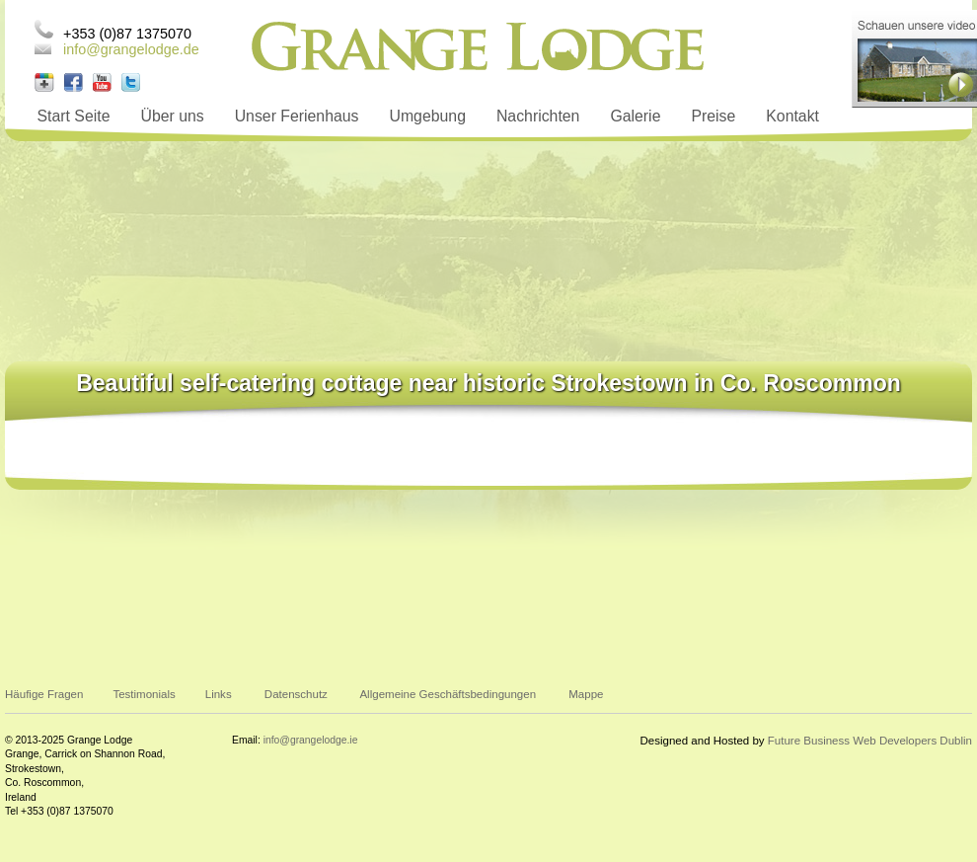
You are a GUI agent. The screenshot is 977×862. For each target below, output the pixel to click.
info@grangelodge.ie (310, 740)
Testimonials (144, 694)
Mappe (585, 694)
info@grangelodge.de (131, 49)
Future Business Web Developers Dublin (870, 740)
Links (218, 694)
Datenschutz (296, 694)
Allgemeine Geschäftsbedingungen (447, 694)
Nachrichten (537, 116)
